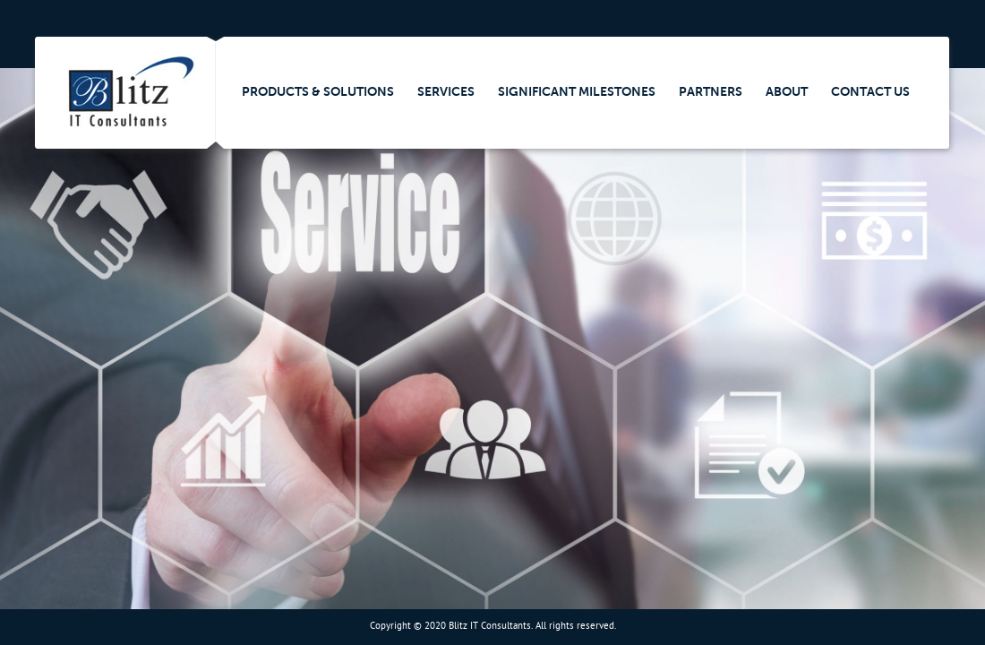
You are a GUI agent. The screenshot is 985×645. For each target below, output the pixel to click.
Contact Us (870, 91)
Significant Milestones (576, 91)
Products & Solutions (318, 91)
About (787, 91)
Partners (710, 91)
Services (446, 91)
